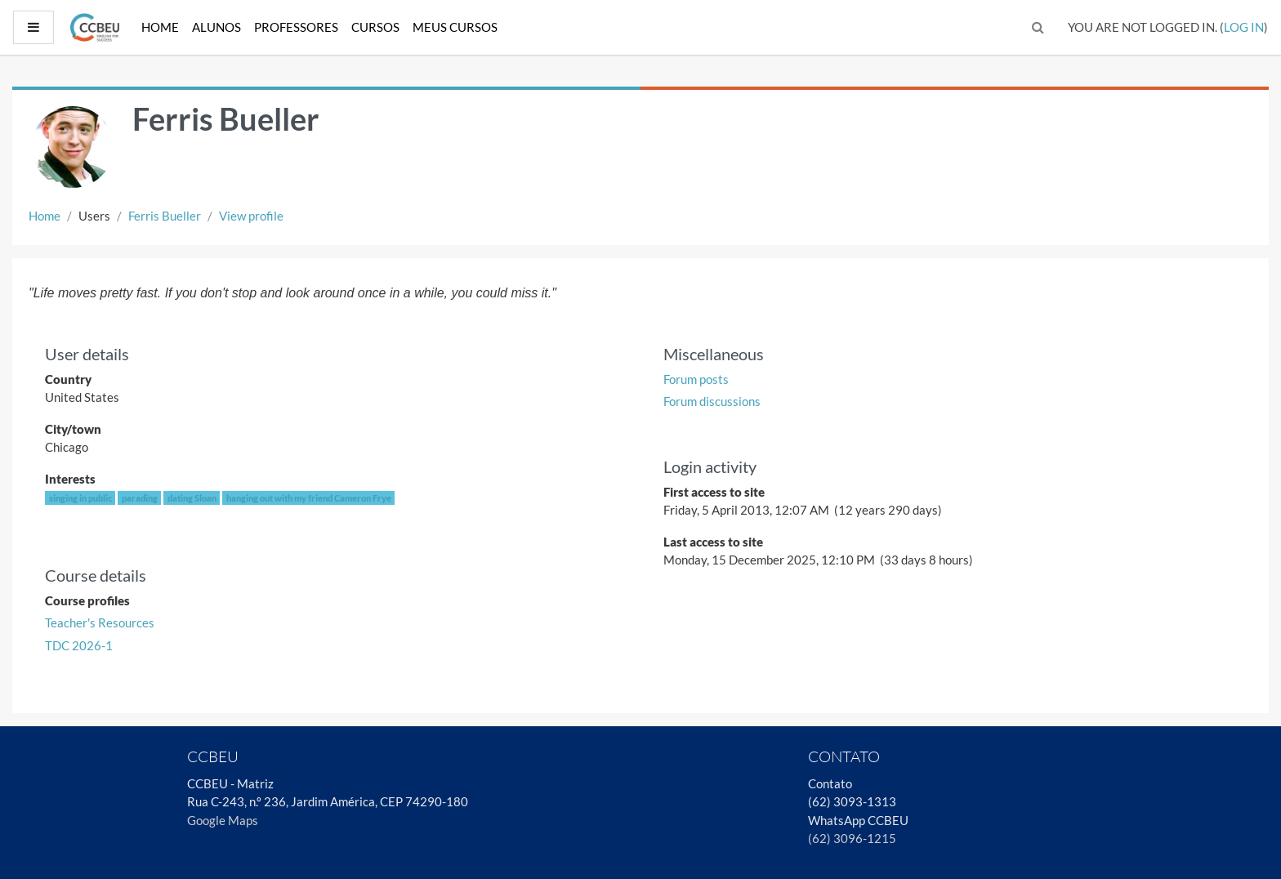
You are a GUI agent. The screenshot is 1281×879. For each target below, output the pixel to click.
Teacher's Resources (99, 622)
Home (160, 27)
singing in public (80, 498)
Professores (296, 27)
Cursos (375, 27)
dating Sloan (191, 498)
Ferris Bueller (164, 215)
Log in (1244, 27)
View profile (251, 215)
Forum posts (696, 379)
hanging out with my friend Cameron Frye (308, 498)
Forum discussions (712, 401)
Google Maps (222, 820)
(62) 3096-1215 (852, 838)
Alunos (216, 27)
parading (140, 498)
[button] (1038, 27)
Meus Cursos (455, 27)
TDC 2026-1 (79, 645)
